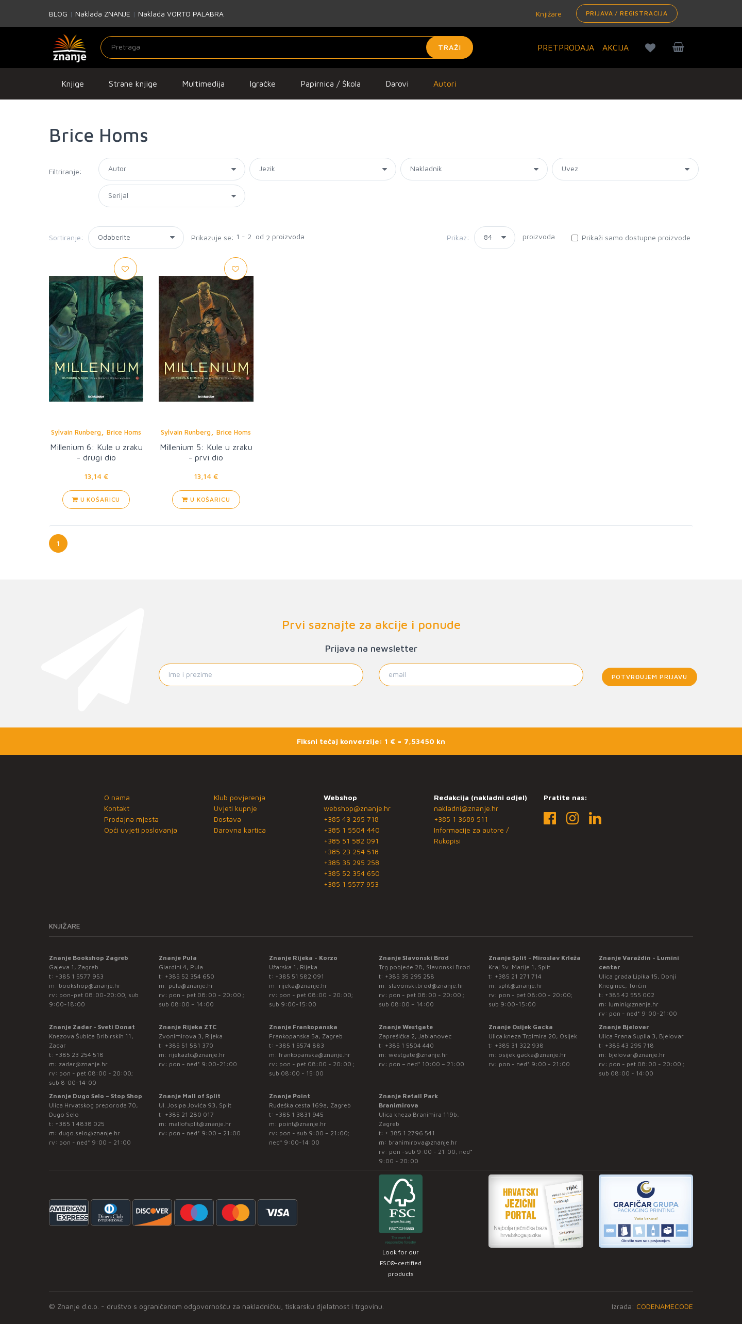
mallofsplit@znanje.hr (199, 1124)
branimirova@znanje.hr (423, 1142)
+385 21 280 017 (189, 1114)
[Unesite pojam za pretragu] (286, 47)
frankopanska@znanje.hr (314, 1054)
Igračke (262, 83)
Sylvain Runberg (76, 432)
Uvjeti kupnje (235, 808)
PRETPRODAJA (565, 47)
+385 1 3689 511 (461, 819)
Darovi (397, 83)
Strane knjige (133, 83)
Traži (449, 47)
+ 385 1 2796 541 (410, 1133)
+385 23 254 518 (351, 851)
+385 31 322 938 (519, 1045)
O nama (117, 797)
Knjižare (548, 13)
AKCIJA (615, 47)
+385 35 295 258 (351, 862)
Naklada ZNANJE (102, 13)
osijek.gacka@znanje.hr (532, 1054)
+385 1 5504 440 (352, 829)
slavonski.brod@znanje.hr (426, 985)
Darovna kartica (240, 829)
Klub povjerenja (239, 797)
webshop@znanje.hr (357, 808)
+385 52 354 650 (352, 873)
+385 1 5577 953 (351, 884)
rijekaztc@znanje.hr (196, 1054)
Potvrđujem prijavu (649, 677)
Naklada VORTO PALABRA (181, 13)
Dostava (227, 819)
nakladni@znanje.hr (466, 808)
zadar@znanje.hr (83, 1064)
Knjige (72, 83)
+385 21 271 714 (518, 976)
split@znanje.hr (520, 985)
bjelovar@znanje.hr (637, 1054)
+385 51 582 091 (351, 840)
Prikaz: (458, 237)
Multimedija (203, 83)
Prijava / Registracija (627, 13)
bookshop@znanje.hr (90, 985)
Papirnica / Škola (330, 83)
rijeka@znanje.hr (303, 985)
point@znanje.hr (302, 1124)
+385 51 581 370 (189, 1045)
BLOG (58, 13)
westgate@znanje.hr (418, 1054)
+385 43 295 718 (351, 819)
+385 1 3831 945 (299, 1114)
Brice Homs (124, 432)
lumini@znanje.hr (634, 1004)
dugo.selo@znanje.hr (89, 1133)
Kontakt (116, 808)
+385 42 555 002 (629, 995)
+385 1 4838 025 (80, 1124)
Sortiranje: (66, 237)
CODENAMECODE (664, 1306)
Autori (445, 83)
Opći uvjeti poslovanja (140, 829)
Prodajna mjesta (131, 819)
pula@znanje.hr (190, 985)
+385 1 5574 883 (299, 1045)
